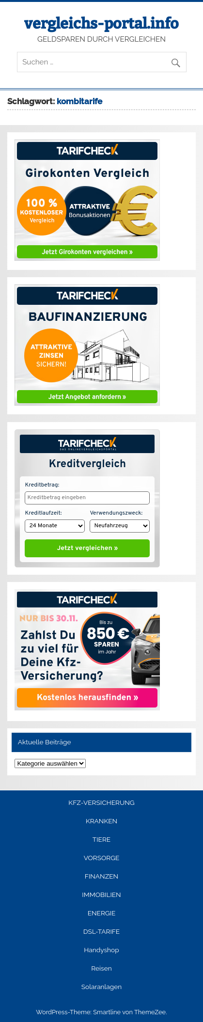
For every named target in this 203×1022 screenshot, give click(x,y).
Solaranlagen (101, 984)
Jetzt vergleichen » (87, 546)
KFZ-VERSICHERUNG (101, 800)
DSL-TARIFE (101, 929)
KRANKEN (101, 819)
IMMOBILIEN (101, 892)
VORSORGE (102, 855)
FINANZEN (101, 874)
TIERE (101, 837)
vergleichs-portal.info (101, 23)
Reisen (101, 966)
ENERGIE (102, 911)
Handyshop (101, 947)
